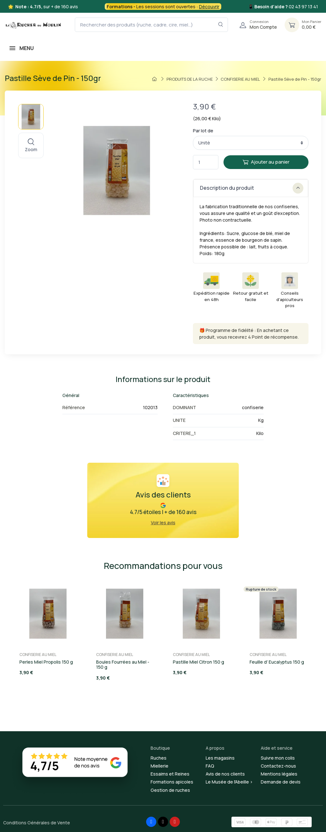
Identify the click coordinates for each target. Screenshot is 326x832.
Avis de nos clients (225, 774)
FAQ (210, 766)
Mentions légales (279, 774)
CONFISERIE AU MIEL (37, 654)
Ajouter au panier (266, 161)
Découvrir (209, 7)
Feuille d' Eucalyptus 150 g (277, 662)
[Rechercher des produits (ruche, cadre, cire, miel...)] (151, 25)
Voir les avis (163, 522)
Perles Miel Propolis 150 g (46, 662)
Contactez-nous (278, 766)
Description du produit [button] (251, 188)
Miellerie (159, 766)
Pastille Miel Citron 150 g (198, 662)
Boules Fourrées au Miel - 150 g (122, 664)
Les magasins (220, 758)
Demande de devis (281, 782)
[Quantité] (205, 162)
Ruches (159, 758)
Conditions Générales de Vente (36, 823)
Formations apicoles (172, 782)
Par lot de (203, 131)
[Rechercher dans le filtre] (221, 25)
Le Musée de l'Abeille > (229, 782)
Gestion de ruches (170, 790)
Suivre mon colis (278, 758)
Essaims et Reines (170, 774)
